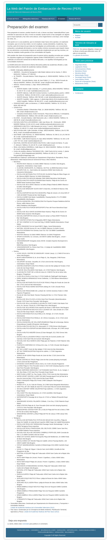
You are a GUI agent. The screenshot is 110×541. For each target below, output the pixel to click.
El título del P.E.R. (13, 19)
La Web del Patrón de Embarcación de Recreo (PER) (44, 8)
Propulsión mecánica (45, 532)
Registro (78, 35)
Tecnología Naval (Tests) (83, 77)
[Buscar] (100, 25)
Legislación (59, 532)
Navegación (61, 530)
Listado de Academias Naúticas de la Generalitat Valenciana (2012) (32, 507)
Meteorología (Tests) (81, 75)
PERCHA (76, 49)
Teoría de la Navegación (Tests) (85, 81)
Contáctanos (79, 93)
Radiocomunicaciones (87, 530)
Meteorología (72, 530)
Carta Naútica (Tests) (82, 79)
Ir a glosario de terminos (81, 55)
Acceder (77, 37)
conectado (25, 524)
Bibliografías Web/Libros (31, 19)
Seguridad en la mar (48, 530)
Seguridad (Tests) (81, 65)
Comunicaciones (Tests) (83, 69)
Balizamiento (69, 532)
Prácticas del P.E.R (48, 19)
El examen (61, 19)
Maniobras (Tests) (81, 71)
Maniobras (35, 530)
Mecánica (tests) (80, 73)
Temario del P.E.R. (75, 19)
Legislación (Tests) (81, 67)
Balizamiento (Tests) (81, 83)
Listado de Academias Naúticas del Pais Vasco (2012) (41, 512)
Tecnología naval (23, 530)
